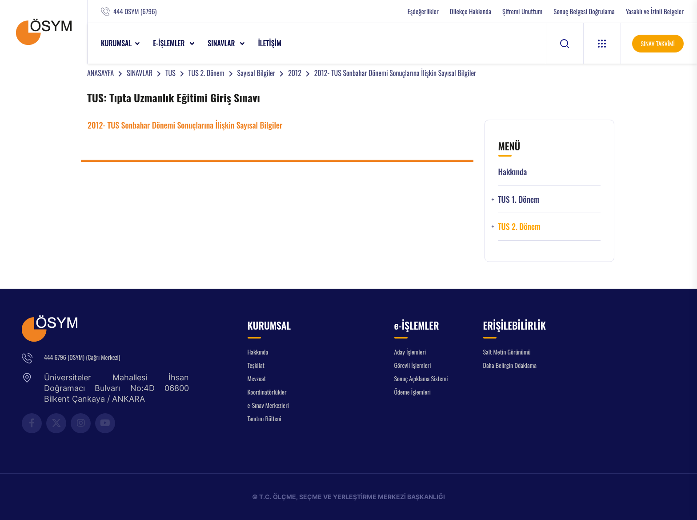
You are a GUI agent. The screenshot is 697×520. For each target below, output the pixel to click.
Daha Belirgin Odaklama (510, 365)
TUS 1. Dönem (519, 199)
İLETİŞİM (269, 43)
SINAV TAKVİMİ (658, 43)
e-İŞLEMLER (169, 43)
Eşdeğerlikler (423, 11)
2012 (294, 73)
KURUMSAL (116, 43)
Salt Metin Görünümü (507, 351)
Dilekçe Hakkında (470, 11)
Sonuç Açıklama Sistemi (421, 378)
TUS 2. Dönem (206, 73)
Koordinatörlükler (267, 391)
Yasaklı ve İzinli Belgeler (655, 11)
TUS (170, 73)
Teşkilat (256, 365)
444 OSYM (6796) (134, 11)
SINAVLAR (222, 43)
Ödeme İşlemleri (412, 391)
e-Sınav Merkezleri (268, 405)
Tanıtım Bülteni (264, 418)
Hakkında (512, 171)
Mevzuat (257, 378)
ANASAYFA (100, 73)
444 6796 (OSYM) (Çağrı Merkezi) (82, 357)
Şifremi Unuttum (522, 11)
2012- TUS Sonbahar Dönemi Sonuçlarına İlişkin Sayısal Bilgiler (395, 73)
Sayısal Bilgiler (256, 73)
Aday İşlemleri (410, 351)
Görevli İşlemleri (412, 365)
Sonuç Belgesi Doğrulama (583, 11)
